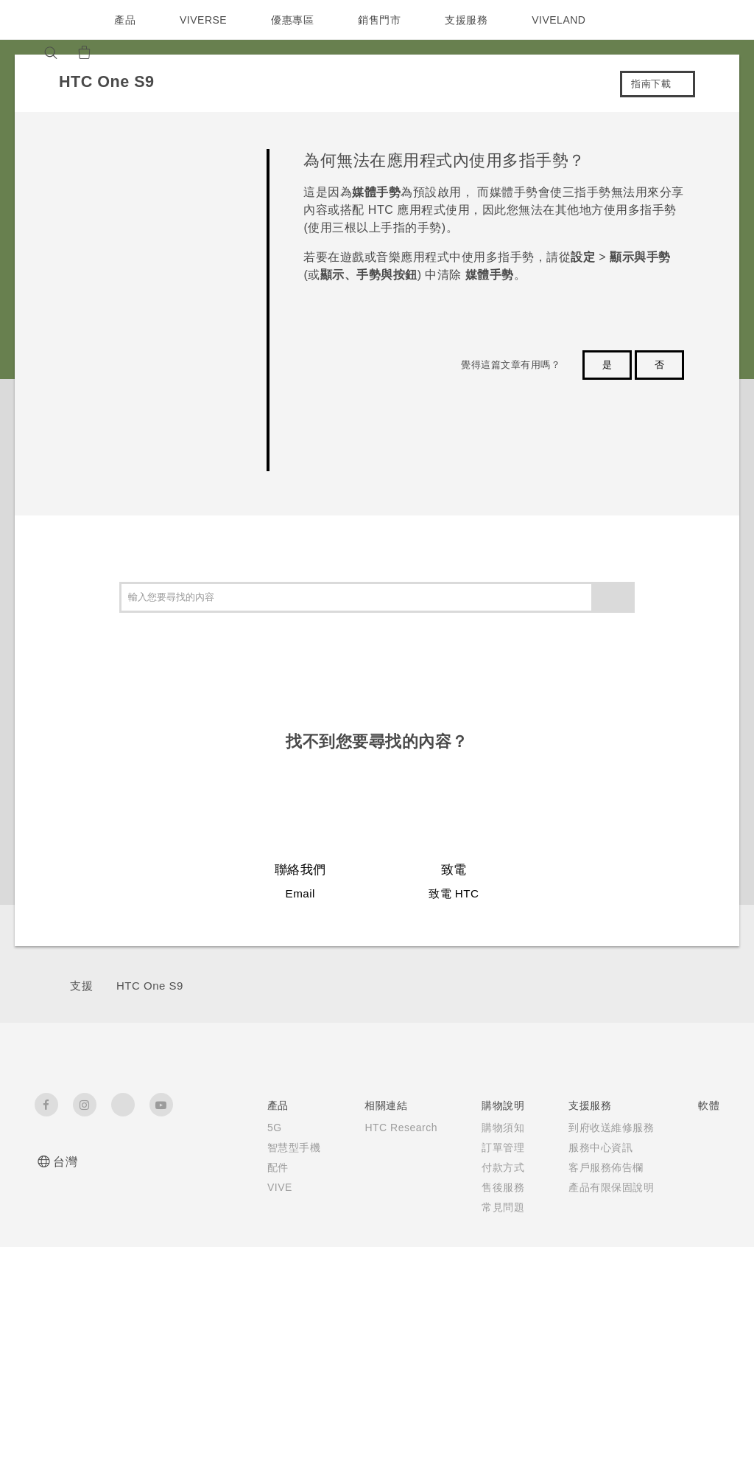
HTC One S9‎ (149, 985)
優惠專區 (296, 20)
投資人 (632, 1167)
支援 (81, 985)
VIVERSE (205, 20)
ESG (628, 1127)
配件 (191, 1198)
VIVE (194, 1218)
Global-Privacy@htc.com (595, 1428)
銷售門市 (383, 20)
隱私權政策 (643, 1207)
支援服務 (469, 20)
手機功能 (533, 1147)
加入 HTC (640, 1187)
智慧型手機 (191, 1163)
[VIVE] (157, 52)
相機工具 (533, 1167)
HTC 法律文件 (684, 1382)
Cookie (635, 1247)
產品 (124, 20)
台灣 (65, 1162)
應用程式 (533, 1127)
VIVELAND (565, 20)
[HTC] (52, 20)
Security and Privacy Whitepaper (650, 1282)
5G (187, 1127)
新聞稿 (632, 1147)
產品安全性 (643, 1227)
